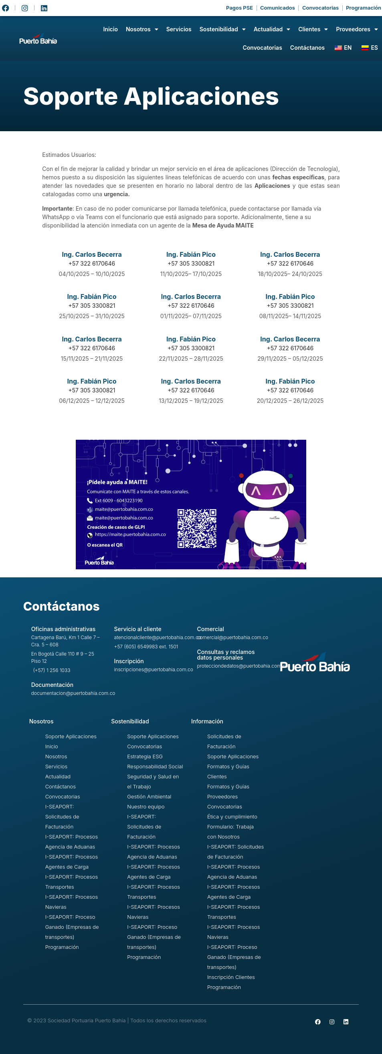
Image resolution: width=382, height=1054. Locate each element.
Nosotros (142, 29)
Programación (62, 947)
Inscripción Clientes (231, 977)
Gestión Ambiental (149, 796)
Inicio (110, 29)
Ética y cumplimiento (232, 816)
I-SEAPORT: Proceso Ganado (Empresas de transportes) (72, 927)
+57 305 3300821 (191, 263)
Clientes (313, 29)
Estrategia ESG (145, 756)
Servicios (179, 29)
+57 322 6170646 (290, 263)
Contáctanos (307, 47)
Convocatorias (262, 47)
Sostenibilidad (223, 29)
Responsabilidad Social (155, 766)
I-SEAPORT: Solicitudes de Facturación (62, 816)
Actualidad (272, 29)
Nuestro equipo (145, 806)
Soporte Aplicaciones (71, 736)
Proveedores (357, 29)
